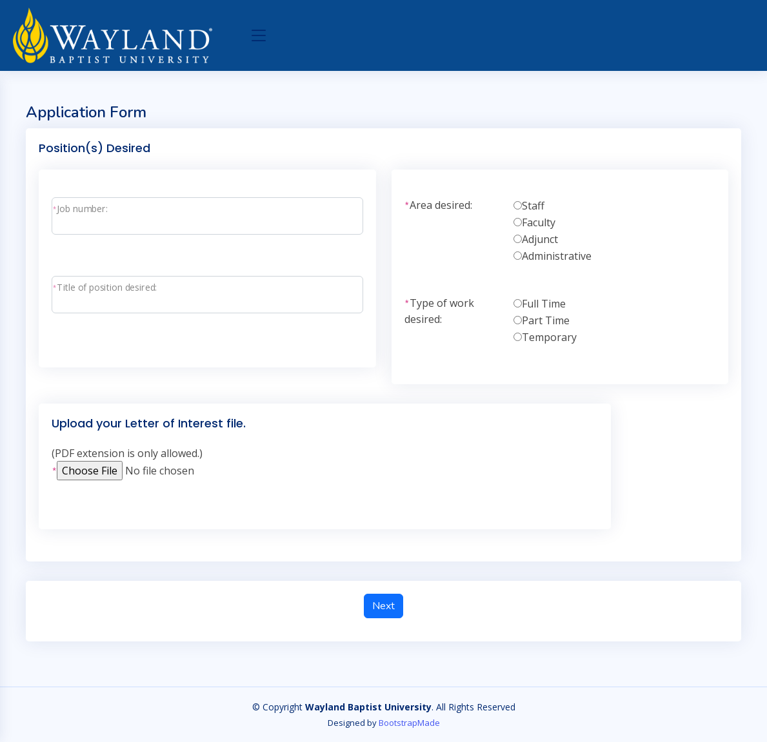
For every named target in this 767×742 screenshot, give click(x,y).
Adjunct (540, 239)
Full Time (544, 304)
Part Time (546, 320)
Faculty (538, 222)
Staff (533, 206)
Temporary (549, 337)
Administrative (557, 256)
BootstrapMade (409, 722)
